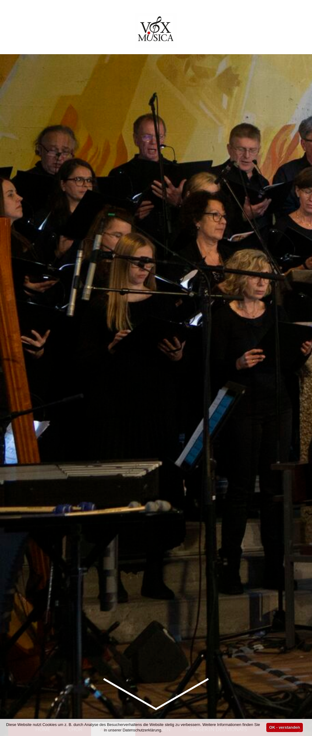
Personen (157, 455)
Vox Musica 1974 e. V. (152, 513)
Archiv (37, 513)
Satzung (276, 455)
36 (232, 497)
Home (43, 455)
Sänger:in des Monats (217, 455)
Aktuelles (116, 455)
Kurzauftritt (93, 604)
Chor (75, 455)
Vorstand (97, 558)
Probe (124, 513)
